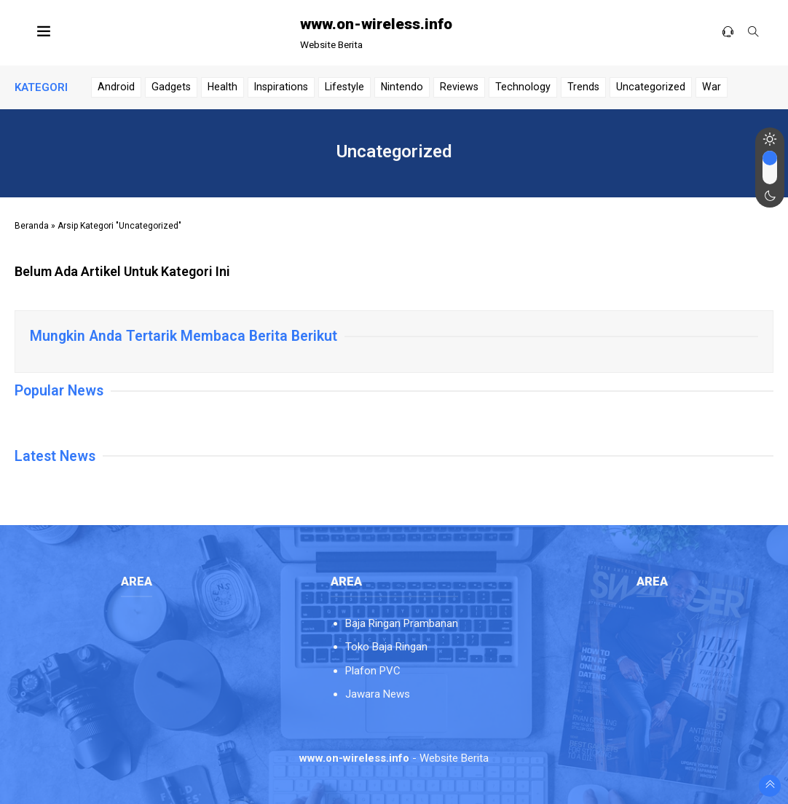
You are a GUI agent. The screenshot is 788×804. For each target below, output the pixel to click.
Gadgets (171, 86)
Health (222, 86)
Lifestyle (344, 86)
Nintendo (402, 86)
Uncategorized (650, 86)
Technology (523, 86)
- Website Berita (394, 758)
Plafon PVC (373, 670)
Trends (583, 86)
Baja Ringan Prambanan (401, 623)
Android (116, 86)
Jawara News (377, 694)
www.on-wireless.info (376, 24)
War (711, 86)
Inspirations (281, 86)
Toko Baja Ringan (386, 646)
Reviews (459, 86)
